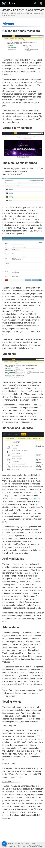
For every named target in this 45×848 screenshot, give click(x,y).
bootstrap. (33, 498)
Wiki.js (39, 846)
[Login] (41, 3)
